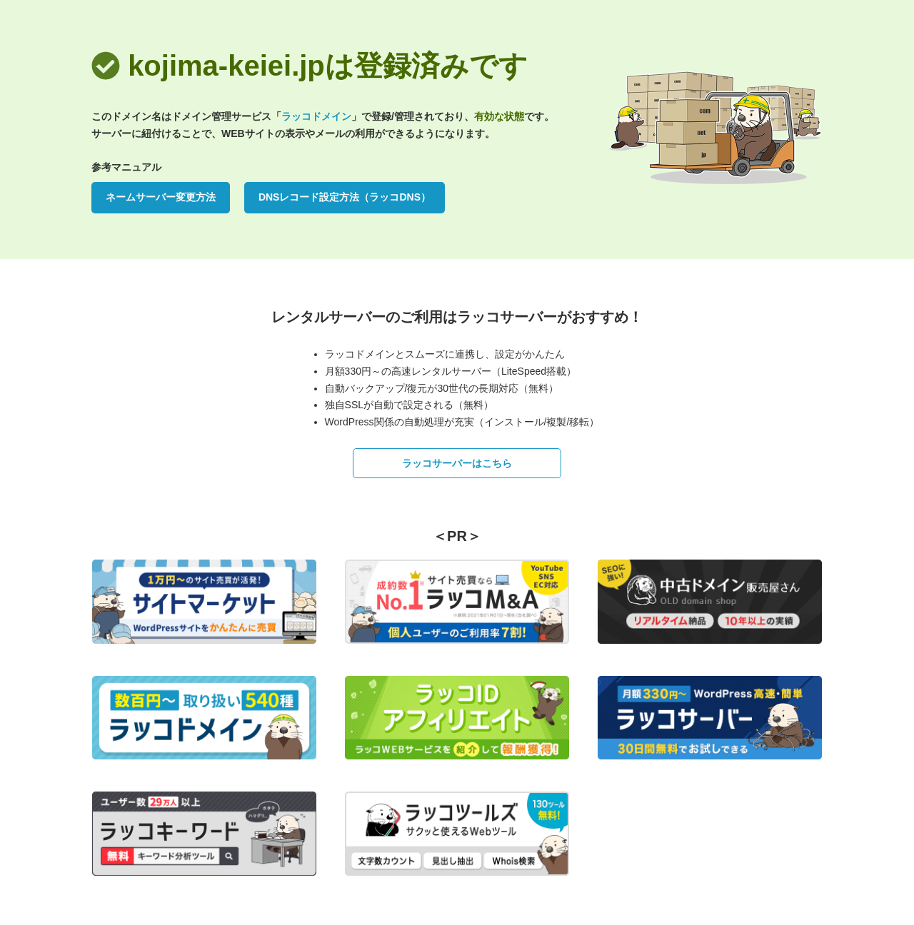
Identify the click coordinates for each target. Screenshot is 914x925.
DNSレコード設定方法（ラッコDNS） (344, 197)
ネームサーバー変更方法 (161, 197)
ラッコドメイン (316, 116)
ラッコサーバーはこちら (457, 463)
